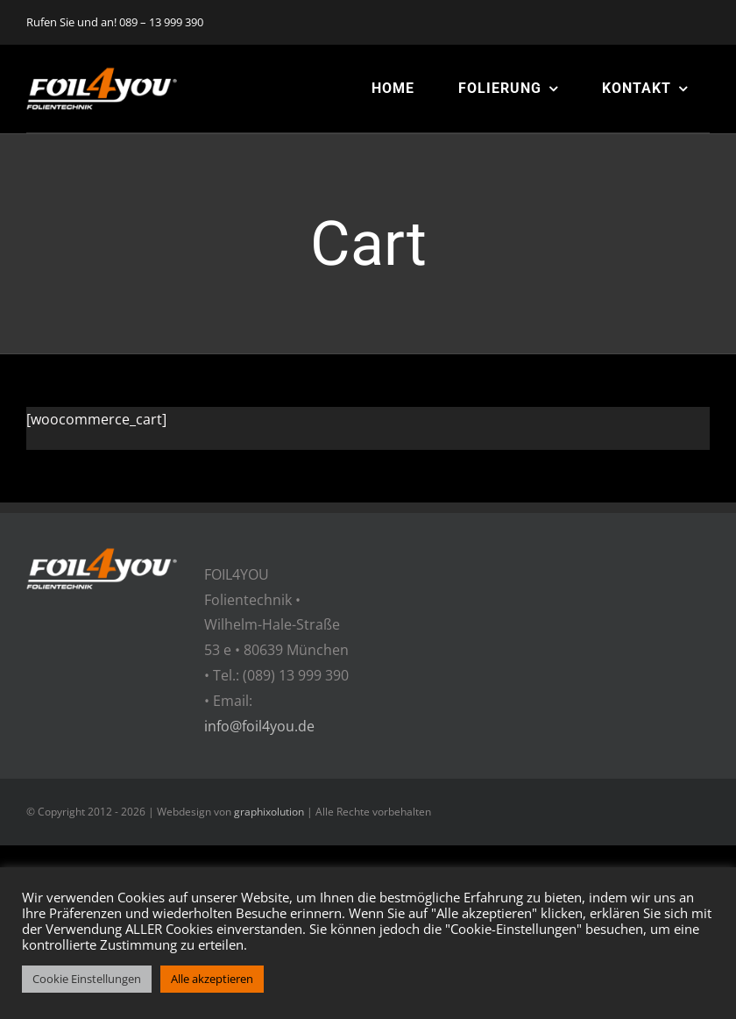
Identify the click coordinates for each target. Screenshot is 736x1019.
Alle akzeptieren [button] (212, 979)
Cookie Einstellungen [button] (86, 979)
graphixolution (269, 811)
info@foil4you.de (259, 726)
